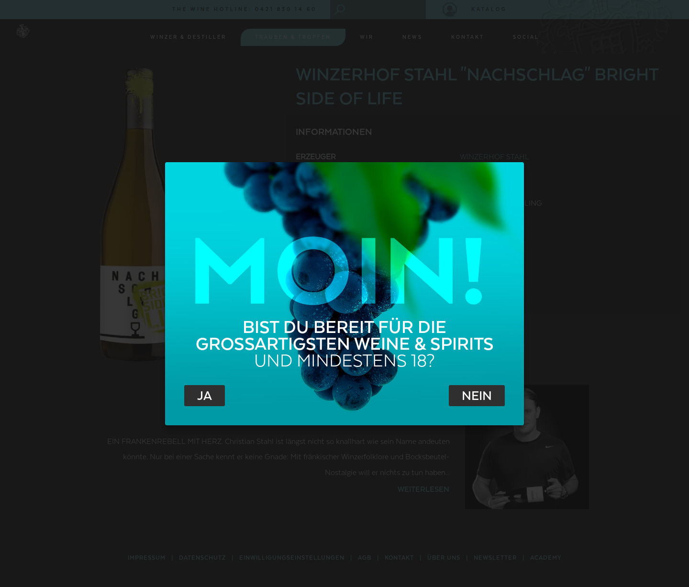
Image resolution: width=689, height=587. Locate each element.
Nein (477, 396)
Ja (204, 396)
